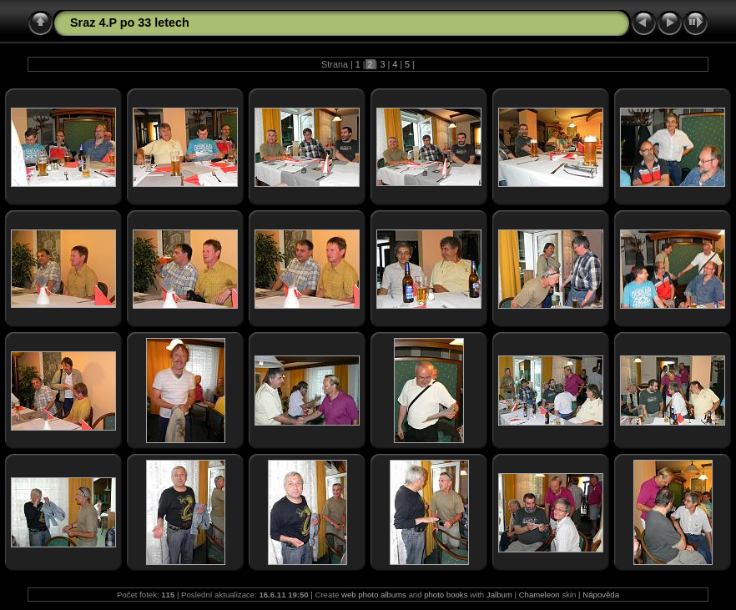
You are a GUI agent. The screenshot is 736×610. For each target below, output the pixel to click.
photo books (445, 594)
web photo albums (373, 594)
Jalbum (499, 594)
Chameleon (539, 594)
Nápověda (600, 594)
